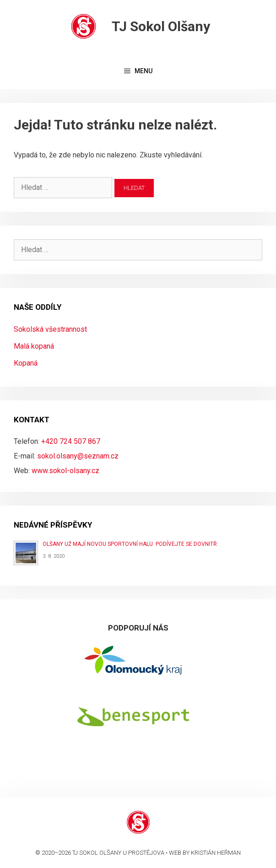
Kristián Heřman (216, 852)
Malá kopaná (34, 346)
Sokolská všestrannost (50, 329)
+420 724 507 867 (70, 441)
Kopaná (26, 363)
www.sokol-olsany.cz (65, 470)
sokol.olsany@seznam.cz (78, 456)
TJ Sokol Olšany (161, 26)
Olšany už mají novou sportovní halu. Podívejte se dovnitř (129, 544)
